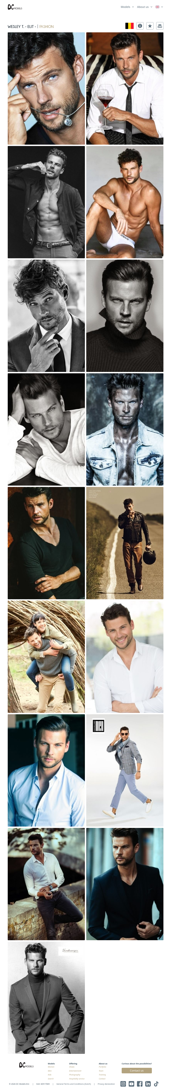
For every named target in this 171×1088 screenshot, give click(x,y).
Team (101, 1070)
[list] (127, 6)
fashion (46, 26)
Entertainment (75, 1070)
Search (51, 1078)
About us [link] (143, 7)
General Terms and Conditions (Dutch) (73, 1084)
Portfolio (102, 1066)
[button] (140, 25)
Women (51, 1066)
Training (102, 1074)
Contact (102, 1078)
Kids (49, 1074)
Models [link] (125, 7)
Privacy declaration (106, 1084)
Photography (74, 1074)
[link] (159, 6)
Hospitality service (76, 1078)
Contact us (137, 1070)
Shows (71, 1066)
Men (50, 1070)
